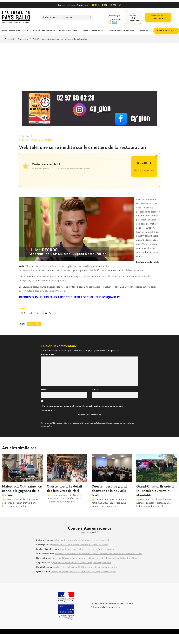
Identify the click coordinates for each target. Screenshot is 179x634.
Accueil (9, 39)
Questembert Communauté (121, 31)
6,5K (95, 5)
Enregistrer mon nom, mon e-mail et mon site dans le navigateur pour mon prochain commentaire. (82, 408)
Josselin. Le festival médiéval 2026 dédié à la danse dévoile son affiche (85, 567)
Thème (141, 31)
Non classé (23, 39)
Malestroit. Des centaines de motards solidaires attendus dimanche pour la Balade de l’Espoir (98, 554)
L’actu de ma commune (44, 31)
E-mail (95, 390)
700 (113, 5)
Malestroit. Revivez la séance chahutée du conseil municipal (81, 540)
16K (104, 5)
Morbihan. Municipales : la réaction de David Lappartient (88, 549)
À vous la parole (166, 31)
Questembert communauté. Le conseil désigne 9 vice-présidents (81, 563)
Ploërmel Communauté (92, 31)
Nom (44, 390)
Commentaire (48, 354)
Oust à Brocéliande (68, 31)
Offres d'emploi (114, 19)
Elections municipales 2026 (15, 31)
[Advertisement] (89, 67)
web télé (34, 324)
